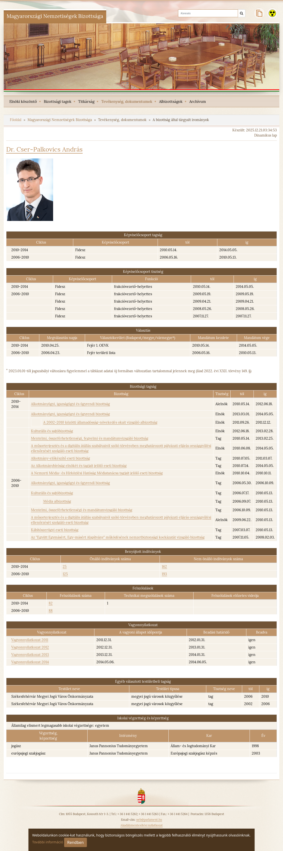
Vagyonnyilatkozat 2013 (30, 654)
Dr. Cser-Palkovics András (44, 149)
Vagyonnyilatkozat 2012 (30, 647)
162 (164, 566)
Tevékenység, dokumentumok (123, 120)
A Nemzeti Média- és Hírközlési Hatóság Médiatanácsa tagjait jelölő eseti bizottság (97, 473)
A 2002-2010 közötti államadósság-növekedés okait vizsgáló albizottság (100, 422)
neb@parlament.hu (149, 819)
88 (51, 610)
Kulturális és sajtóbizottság (52, 431)
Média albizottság (57, 501)
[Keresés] (241, 13)
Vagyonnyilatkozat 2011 (29, 640)
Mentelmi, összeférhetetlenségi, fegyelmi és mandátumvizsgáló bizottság (89, 438)
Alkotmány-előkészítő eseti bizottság (60, 458)
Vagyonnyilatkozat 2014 (30, 662)
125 (65, 574)
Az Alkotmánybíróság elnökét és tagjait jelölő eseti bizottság (79, 466)
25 (65, 566)
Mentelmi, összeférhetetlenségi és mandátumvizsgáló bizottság (81, 510)
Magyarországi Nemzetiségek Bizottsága (60, 120)
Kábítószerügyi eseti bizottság (54, 530)
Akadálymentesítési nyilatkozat (141, 825)
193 (164, 574)
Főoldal (16, 120)
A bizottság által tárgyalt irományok (181, 120)
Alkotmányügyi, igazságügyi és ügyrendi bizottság (70, 404)
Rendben (75, 842)
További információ (47, 842)
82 (51, 603)
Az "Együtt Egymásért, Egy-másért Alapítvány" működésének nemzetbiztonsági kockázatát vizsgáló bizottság (118, 537)
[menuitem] (23, 101)
